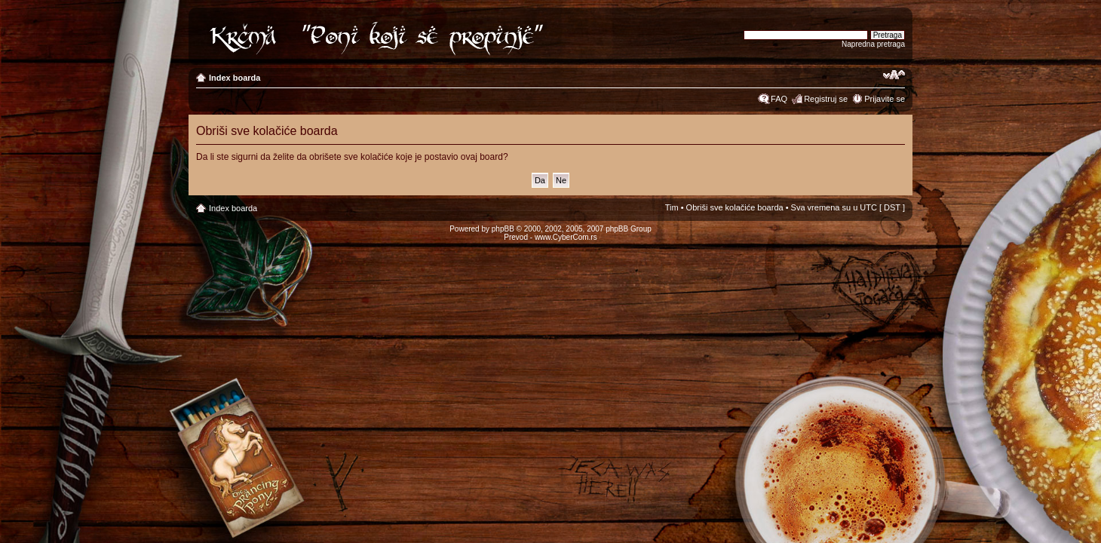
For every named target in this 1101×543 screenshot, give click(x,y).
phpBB (503, 229)
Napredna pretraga (873, 44)
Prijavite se (884, 98)
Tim (672, 207)
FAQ (779, 98)
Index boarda (234, 77)
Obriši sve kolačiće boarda (735, 207)
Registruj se (826, 98)
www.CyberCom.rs (566, 237)
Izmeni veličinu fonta (894, 74)
